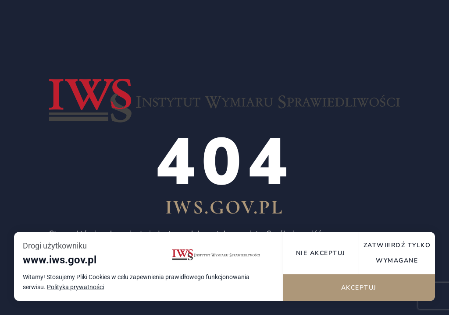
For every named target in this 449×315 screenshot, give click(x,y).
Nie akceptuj (321, 253)
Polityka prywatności (75, 287)
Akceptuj (359, 288)
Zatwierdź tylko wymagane (397, 253)
